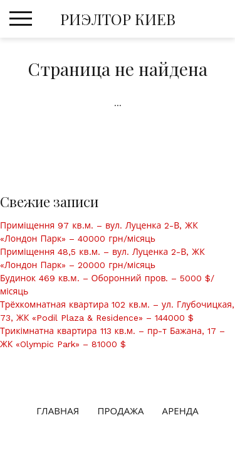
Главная (57, 411)
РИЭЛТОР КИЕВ (117, 19)
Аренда (180, 411)
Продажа (120, 411)
